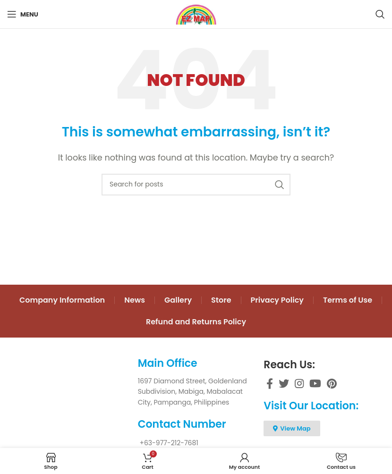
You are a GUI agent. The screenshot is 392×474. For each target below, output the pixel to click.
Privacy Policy (277, 300)
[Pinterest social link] (332, 383)
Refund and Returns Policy (196, 321)
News (134, 300)
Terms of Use (347, 300)
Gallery (178, 300)
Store (221, 300)
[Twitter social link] (284, 383)
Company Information (62, 300)
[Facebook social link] (270, 383)
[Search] (380, 14)
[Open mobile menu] (22, 14)
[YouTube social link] (315, 383)
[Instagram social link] (299, 383)
